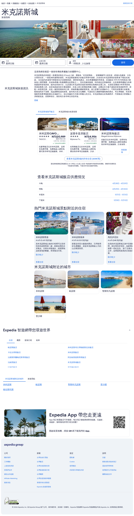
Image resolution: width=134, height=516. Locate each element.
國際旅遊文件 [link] (107, 474)
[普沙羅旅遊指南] (50, 307)
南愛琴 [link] (23, 3)
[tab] (46, 112)
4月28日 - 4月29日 (120, 183)
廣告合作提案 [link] (9, 474)
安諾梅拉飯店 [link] (73, 367)
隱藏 (36, 100)
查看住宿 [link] (39, 262)
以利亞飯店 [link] (12, 367)
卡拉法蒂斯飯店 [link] (14, 352)
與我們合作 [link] (8, 470)
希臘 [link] (8, 3)
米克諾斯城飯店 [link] (74, 362)
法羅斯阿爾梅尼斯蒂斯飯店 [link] (19, 357)
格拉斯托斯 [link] (8, 389)
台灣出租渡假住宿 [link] (43, 466)
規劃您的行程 (127, 3)
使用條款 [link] (73, 466)
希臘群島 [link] (16, 3)
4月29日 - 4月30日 (120, 189)
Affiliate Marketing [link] (10, 478)
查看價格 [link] (124, 151)
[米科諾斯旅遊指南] (50, 282)
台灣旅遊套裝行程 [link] (43, 470)
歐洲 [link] (3, 3)
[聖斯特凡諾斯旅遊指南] (116, 282)
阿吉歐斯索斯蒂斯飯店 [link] (77, 357)
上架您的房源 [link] (9, 466)
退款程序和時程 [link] (107, 466)
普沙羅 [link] (103, 384)
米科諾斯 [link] (31, 3)
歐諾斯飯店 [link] (12, 347)
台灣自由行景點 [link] (42, 457)
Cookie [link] (72, 462)
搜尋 (123, 62)
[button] (67, 330)
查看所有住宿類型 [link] (43, 483)
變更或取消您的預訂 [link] (109, 462)
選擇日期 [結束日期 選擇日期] (43, 63)
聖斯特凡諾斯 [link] (74, 384)
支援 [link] (103, 457)
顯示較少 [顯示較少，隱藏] (39, 254)
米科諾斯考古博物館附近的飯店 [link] (80, 347)
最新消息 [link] (7, 483)
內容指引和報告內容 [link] (77, 470)
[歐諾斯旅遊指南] (83, 282)
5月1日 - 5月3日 (121, 194)
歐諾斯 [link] (39, 384)
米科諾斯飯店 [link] (73, 352)
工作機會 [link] (7, 462)
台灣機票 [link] (40, 474)
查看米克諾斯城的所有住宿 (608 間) (83, 159)
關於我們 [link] (7, 457)
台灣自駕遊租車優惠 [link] (44, 478)
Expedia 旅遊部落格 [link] (44, 487)
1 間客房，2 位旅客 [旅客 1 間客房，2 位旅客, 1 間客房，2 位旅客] (81, 63)
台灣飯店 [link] (40, 462)
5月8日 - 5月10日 (121, 200)
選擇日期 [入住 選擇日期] (10, 63)
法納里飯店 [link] (12, 362)
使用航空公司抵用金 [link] (109, 470)
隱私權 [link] (72, 457)
